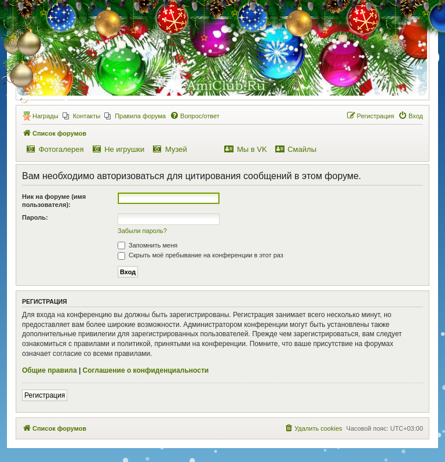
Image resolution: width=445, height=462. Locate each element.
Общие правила (49, 370)
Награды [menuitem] (45, 115)
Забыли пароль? (142, 230)
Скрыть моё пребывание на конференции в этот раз (200, 255)
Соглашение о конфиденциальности (146, 370)
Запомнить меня (147, 245)
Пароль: (35, 217)
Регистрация (44, 395)
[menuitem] (82, 116)
